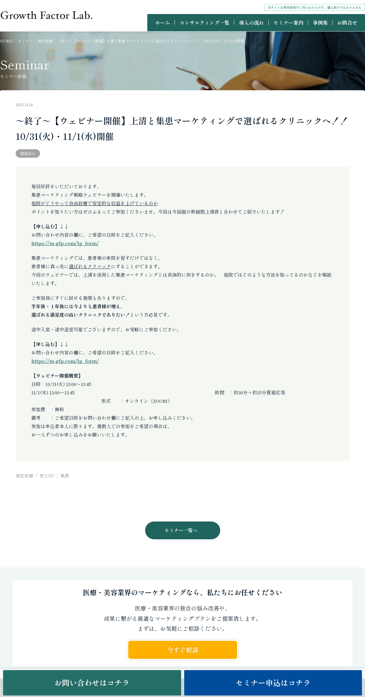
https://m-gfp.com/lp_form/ (65, 243)
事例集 (320, 22)
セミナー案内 (288, 22)
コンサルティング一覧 (205, 22)
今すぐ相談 (182, 649)
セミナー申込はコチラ (273, 682)
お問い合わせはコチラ (91, 682)
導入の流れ (251, 22)
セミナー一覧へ (181, 530)
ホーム (162, 22)
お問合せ (347, 22)
